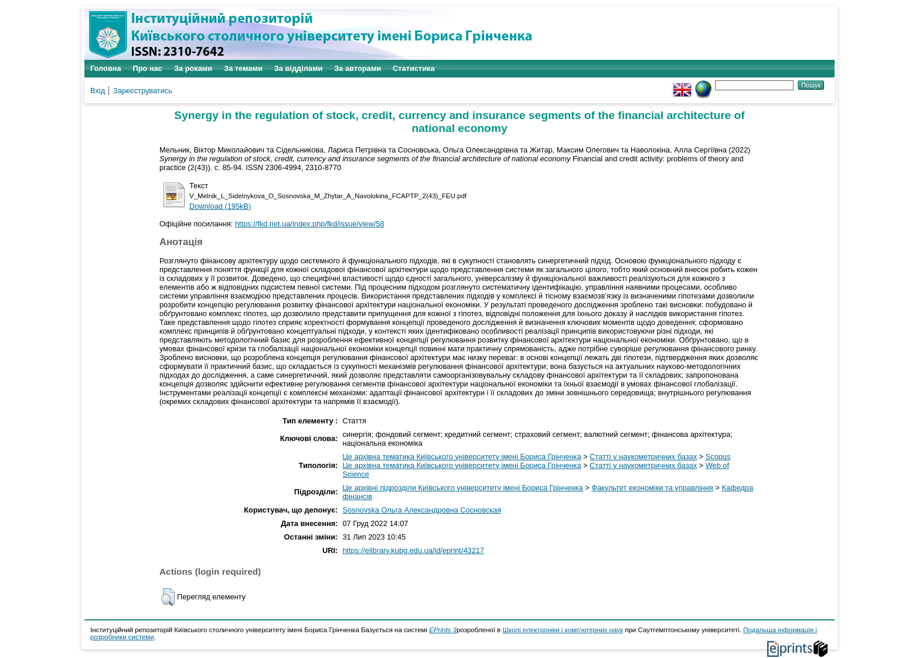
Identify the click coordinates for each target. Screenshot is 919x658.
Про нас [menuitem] (147, 68)
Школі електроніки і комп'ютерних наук (562, 629)
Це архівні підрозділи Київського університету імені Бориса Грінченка (462, 487)
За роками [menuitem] (193, 68)
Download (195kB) (220, 206)
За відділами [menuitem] (298, 68)
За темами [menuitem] (243, 68)
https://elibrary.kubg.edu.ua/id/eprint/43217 (413, 550)
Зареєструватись (142, 90)
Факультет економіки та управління (652, 487)
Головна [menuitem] (105, 68)
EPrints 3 (443, 629)
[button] (168, 597)
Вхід (97, 90)
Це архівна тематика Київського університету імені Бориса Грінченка (461, 456)
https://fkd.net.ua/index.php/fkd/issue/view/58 (309, 223)
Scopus (718, 456)
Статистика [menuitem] (414, 68)
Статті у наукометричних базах (643, 456)
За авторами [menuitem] (357, 68)
